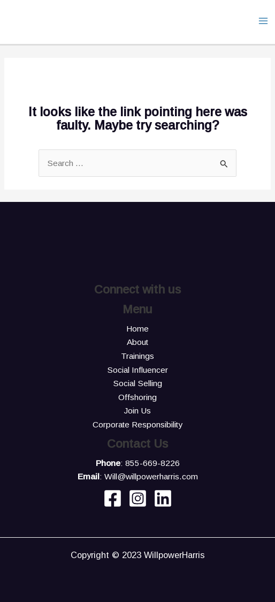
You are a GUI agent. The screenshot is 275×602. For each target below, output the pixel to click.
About (137, 342)
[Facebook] (112, 498)
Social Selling (137, 383)
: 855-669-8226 (138, 463)
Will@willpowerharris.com (151, 476)
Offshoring (137, 397)
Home (137, 328)
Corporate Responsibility (137, 424)
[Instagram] (137, 498)
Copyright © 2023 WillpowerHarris (138, 555)
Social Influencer (137, 369)
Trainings (137, 355)
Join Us (137, 410)
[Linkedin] (163, 498)
